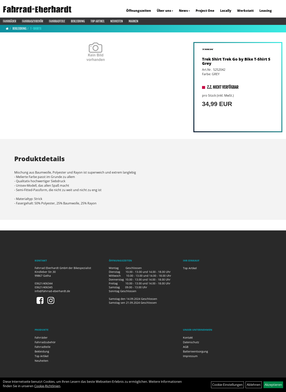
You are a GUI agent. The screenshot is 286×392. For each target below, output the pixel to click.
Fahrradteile (57, 21)
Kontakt (188, 337)
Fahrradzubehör (32, 21)
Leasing (265, 10)
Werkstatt (245, 10)
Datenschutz (191, 342)
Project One (205, 10)
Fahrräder (9, 21)
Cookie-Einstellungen (227, 385)
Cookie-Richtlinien (47, 386)
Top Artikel (98, 21)
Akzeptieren (273, 385)
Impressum (190, 356)
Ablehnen (254, 385)
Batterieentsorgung (195, 351)
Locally (225, 10)
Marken (133, 21)
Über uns (165, 10)
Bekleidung (78, 21)
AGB (185, 347)
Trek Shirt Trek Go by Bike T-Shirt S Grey (236, 61)
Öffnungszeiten (138, 10)
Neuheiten (116, 21)
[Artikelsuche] (279, 11)
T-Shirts (35, 28)
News (184, 10)
